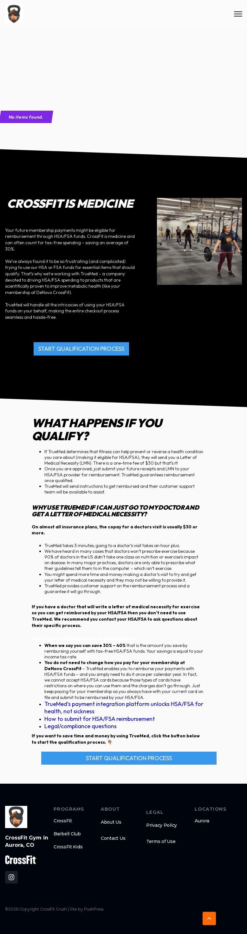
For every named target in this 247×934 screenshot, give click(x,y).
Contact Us (113, 838)
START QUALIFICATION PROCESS (81, 348)
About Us (111, 822)
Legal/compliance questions (80, 726)
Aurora (202, 821)
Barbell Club (67, 834)
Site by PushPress (86, 909)
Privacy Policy (161, 825)
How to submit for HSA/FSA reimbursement (99, 718)
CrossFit (63, 821)
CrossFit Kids (68, 847)
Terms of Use (161, 841)
